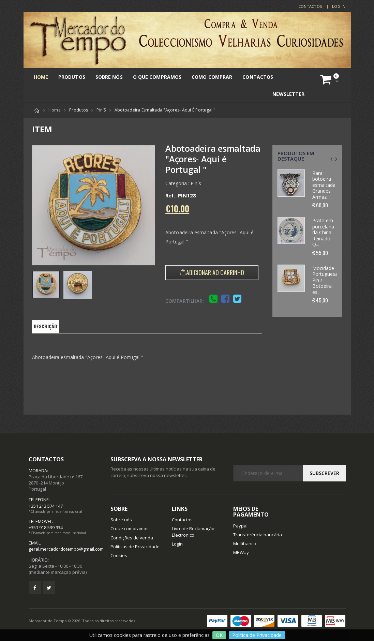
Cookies (118, 555)
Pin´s (101, 110)
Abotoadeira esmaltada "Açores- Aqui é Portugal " (165, 110)
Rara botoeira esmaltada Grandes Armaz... (324, 185)
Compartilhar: (184, 300)
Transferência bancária (257, 535)
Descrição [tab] (46, 326)
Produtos (71, 77)
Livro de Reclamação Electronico (193, 531)
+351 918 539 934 (46, 527)
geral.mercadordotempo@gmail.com (66, 549)
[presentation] (331, 159)
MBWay (241, 552)
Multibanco (244, 543)
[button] (330, 79)
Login (177, 544)
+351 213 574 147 (46, 506)
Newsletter (288, 94)
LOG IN (339, 6)
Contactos (310, 6)
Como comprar (212, 77)
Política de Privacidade (257, 635)
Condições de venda (131, 538)
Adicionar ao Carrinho (215, 272)
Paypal (240, 526)
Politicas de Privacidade (135, 546)
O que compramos (157, 77)
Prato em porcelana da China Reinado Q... (323, 232)
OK (219, 635)
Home (41, 77)
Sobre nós (109, 77)
